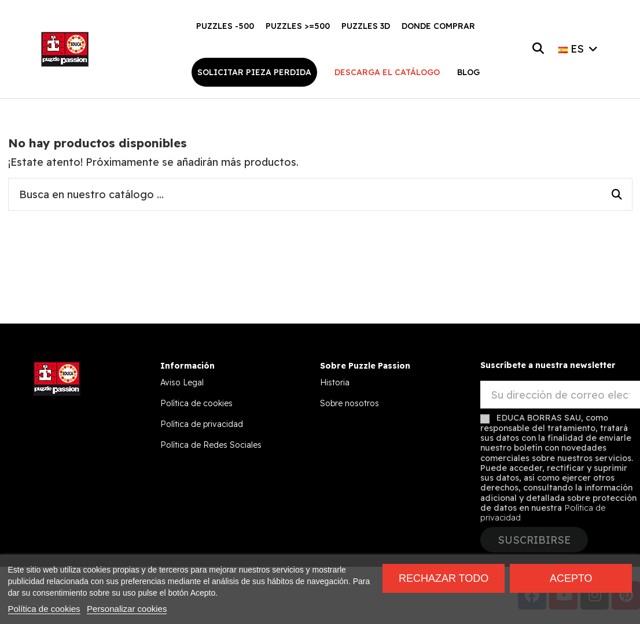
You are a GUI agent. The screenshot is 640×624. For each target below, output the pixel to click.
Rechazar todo (443, 578)
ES (579, 48)
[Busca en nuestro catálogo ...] (616, 194)
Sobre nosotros (349, 403)
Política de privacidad (201, 424)
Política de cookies (196, 403)
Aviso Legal (182, 382)
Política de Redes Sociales (211, 445)
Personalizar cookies (127, 609)
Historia (335, 382)
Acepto (571, 578)
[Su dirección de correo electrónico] (560, 395)
